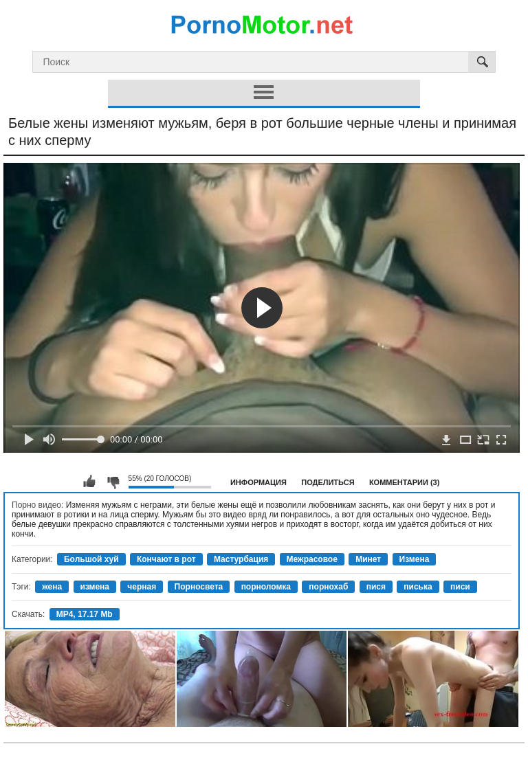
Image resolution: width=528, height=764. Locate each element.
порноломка (266, 587)
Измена (414, 559)
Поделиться (327, 482)
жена (52, 587)
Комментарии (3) (404, 482)
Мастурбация (241, 559)
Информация (258, 482)
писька (418, 587)
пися (376, 587)
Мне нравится (89, 481)
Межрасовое (312, 559)
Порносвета (199, 587)
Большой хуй (91, 559)
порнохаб (328, 587)
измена (95, 587)
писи (460, 587)
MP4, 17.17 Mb (84, 614)
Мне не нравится (112, 481)
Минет (368, 559)
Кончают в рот (166, 559)
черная (141, 587)
